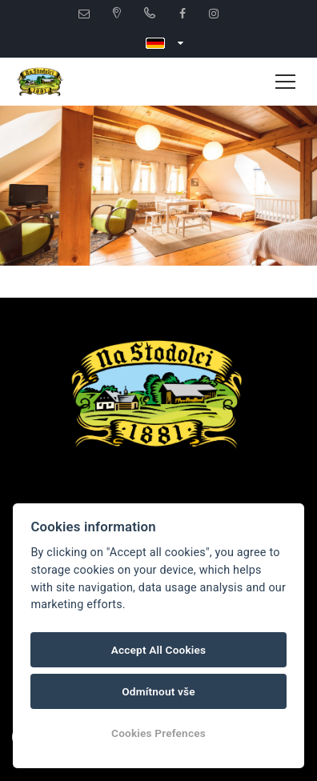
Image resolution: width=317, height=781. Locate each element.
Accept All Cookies (158, 649)
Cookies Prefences (158, 733)
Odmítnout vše (158, 691)
